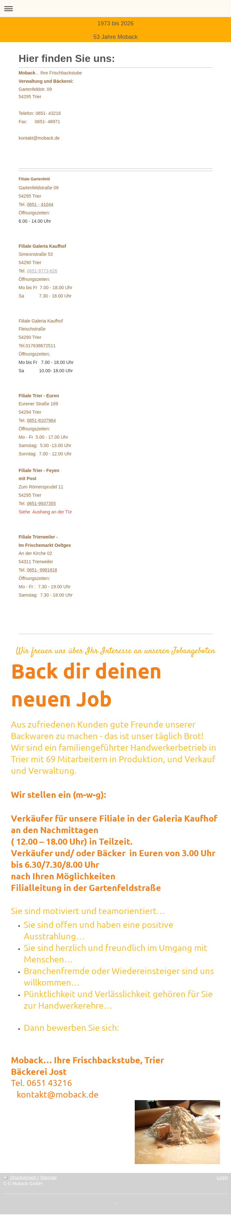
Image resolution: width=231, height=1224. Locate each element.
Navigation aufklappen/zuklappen (115, 8)
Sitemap (48, 1177)
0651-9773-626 (42, 270)
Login (222, 1177)
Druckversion (20, 1177)
